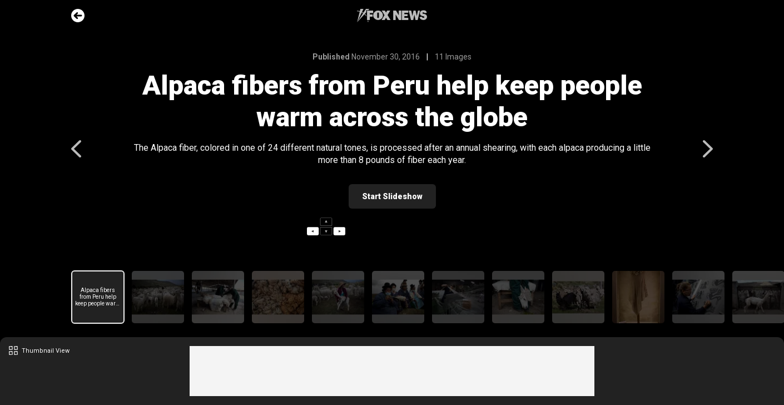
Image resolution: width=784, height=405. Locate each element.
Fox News (392, 15)
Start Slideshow (392, 196)
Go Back (78, 15)
